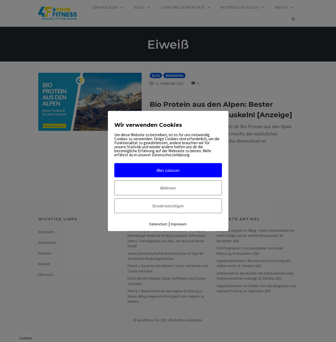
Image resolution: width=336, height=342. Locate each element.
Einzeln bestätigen (168, 205)
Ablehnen (168, 188)
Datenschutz (158, 224)
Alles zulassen (168, 170)
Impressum (179, 224)
